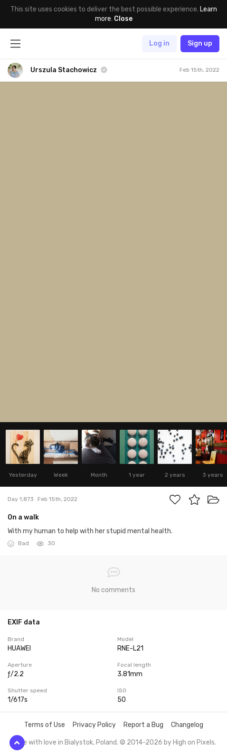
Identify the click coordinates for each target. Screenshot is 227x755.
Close (123, 19)
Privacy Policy (94, 725)
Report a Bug (143, 725)
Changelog (187, 725)
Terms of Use (44, 725)
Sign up (200, 43)
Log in (159, 43)
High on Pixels (194, 742)
